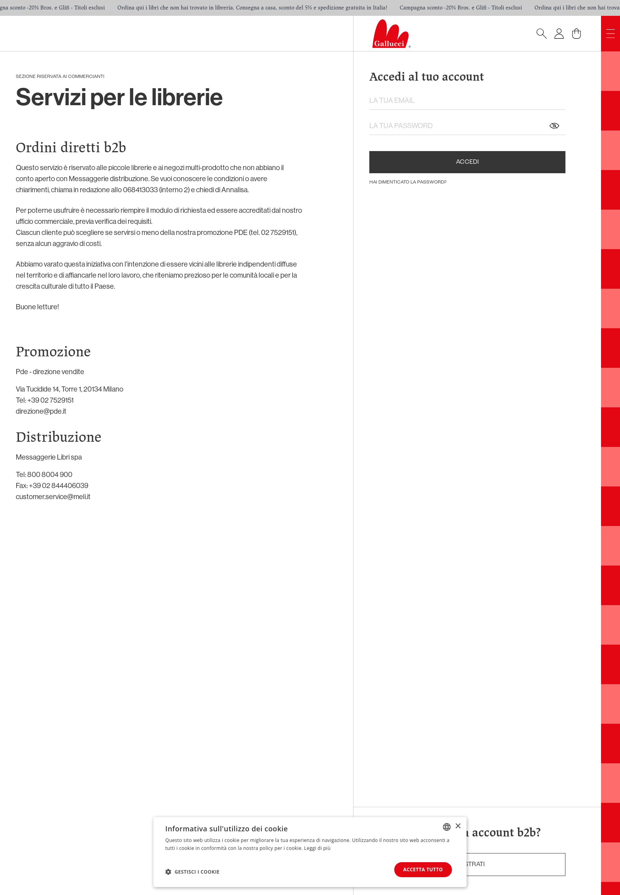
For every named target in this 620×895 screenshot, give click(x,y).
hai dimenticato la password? (407, 182)
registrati (467, 864)
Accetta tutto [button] (423, 869)
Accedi (467, 162)
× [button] (458, 826)
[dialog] (310, 852)
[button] (192, 872)
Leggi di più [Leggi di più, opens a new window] (317, 848)
